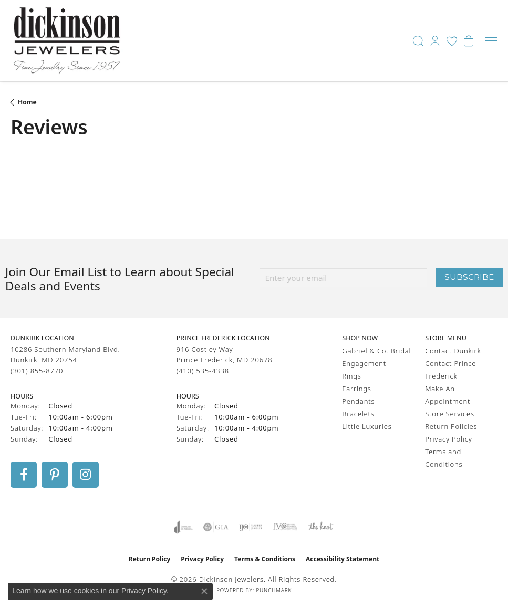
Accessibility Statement (342, 558)
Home (27, 102)
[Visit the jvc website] (285, 527)
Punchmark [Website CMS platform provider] (274, 590)
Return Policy (150, 558)
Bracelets (358, 413)
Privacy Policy (448, 439)
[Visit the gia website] (216, 527)
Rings (351, 376)
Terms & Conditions (264, 558)
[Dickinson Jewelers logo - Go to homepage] (67, 40)
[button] (418, 41)
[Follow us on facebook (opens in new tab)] (24, 475)
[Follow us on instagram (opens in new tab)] (85, 475)
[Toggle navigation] (491, 41)
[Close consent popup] (204, 591)
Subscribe (469, 277)
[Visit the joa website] (183, 527)
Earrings (356, 388)
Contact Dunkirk (453, 350)
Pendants (358, 401)
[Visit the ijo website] (251, 527)
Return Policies (451, 426)
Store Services (449, 413)
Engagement (364, 363)
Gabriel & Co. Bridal (376, 350)
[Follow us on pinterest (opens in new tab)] (55, 475)
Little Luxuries (366, 426)
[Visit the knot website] (321, 527)
